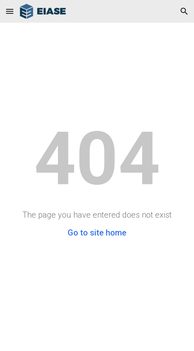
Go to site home (97, 233)
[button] (9, 11)
